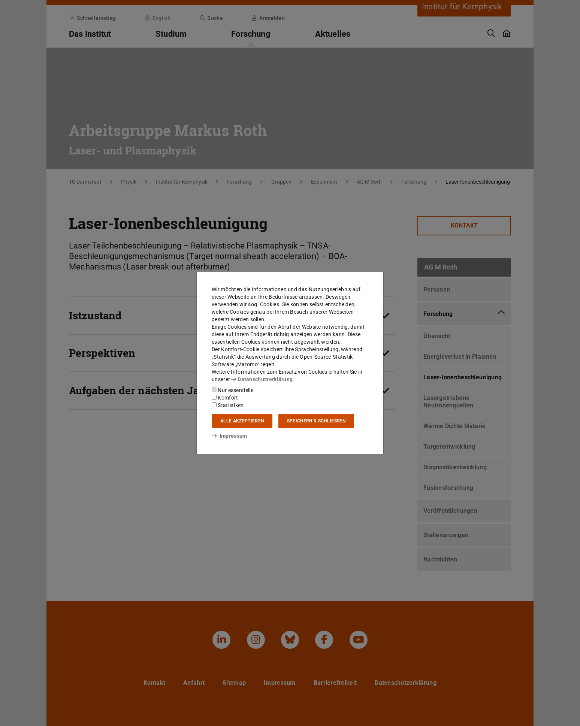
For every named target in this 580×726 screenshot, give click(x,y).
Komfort (225, 398)
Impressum (229, 436)
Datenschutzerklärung (262, 379)
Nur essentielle (232, 390)
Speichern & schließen (316, 421)
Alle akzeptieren (242, 421)
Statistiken (228, 405)
